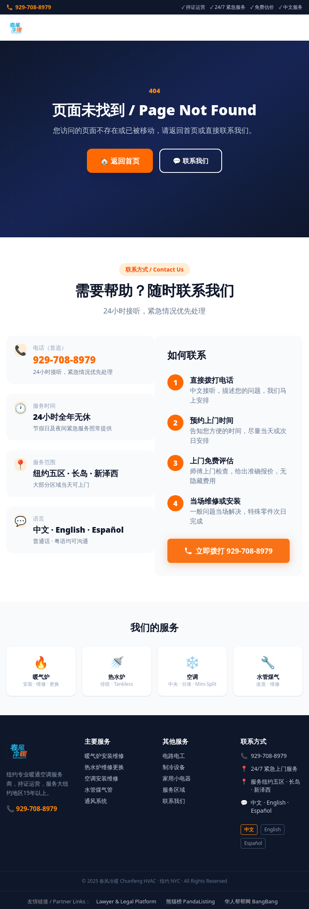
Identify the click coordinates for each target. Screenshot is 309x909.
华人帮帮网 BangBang (251, 901)
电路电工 (174, 756)
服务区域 (174, 789)
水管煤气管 (98, 789)
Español (253, 843)
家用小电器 (177, 778)
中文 (249, 829)
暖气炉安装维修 (104, 756)
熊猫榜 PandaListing (190, 901)
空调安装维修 (101, 778)
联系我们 (174, 801)
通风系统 (95, 801)
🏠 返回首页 (120, 161)
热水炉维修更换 (104, 767)
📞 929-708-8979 (31, 808)
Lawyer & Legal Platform (126, 901)
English (272, 829)
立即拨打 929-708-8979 (228, 551)
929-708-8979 (28, 7)
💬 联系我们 (190, 160)
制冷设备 (174, 767)
